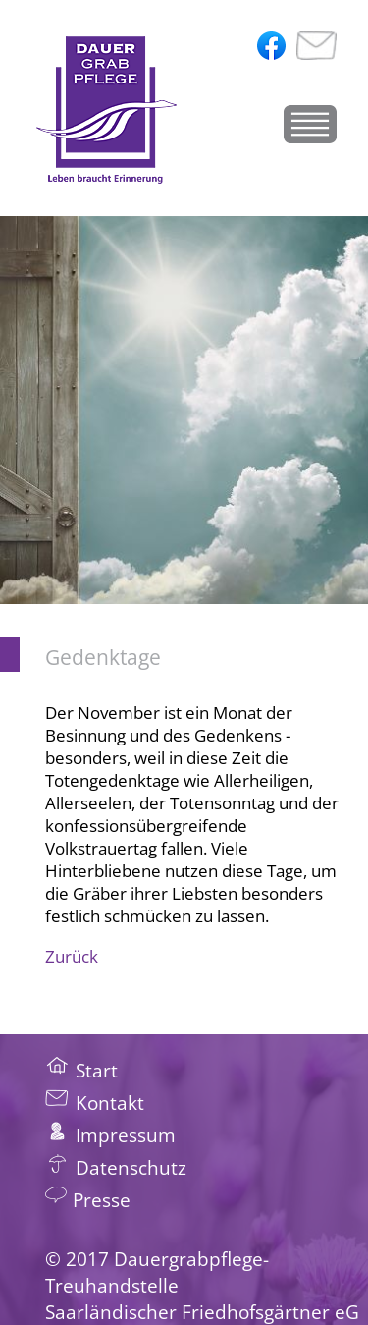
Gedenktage (103, 657)
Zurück (71, 956)
